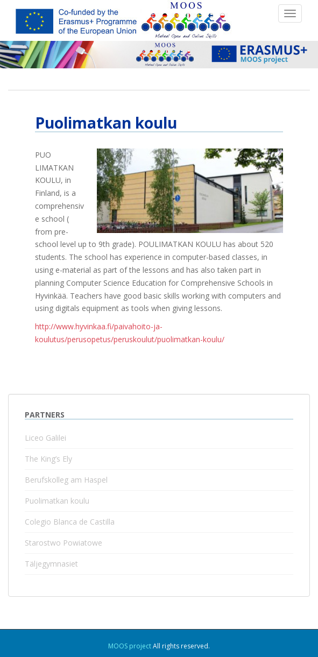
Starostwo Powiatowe (63, 543)
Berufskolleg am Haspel (66, 480)
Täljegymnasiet (51, 564)
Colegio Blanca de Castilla (70, 522)
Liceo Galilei (45, 438)
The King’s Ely (48, 459)
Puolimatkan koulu (57, 501)
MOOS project (129, 646)
